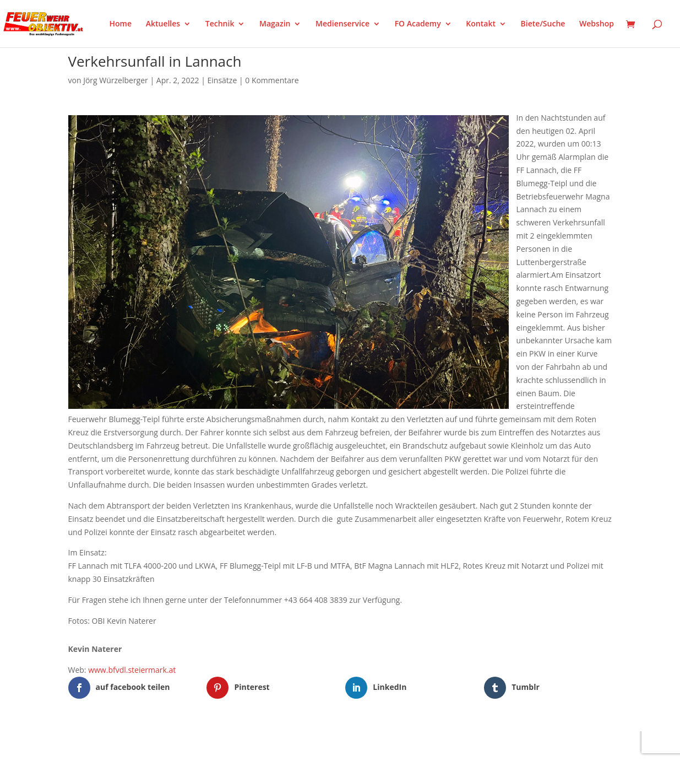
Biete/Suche (543, 24)
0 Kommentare (271, 80)
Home (121, 24)
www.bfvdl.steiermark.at (132, 670)
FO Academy (418, 24)
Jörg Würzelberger (115, 80)
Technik (220, 24)
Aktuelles (163, 24)
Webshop (596, 24)
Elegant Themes (122, 745)
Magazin (274, 24)
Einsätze (222, 80)
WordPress (196, 745)
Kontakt (481, 24)
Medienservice (342, 24)
